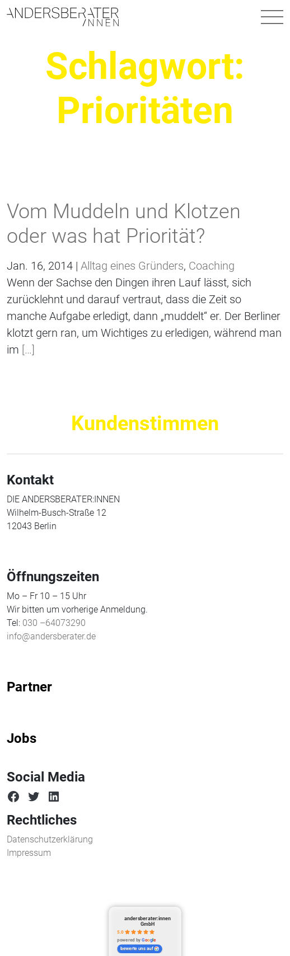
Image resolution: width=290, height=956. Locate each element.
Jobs (21, 738)
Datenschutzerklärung (50, 839)
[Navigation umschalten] (272, 16)
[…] (27, 349)
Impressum (29, 852)
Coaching (212, 265)
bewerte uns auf (139, 949)
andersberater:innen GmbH (147, 921)
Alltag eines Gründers (132, 265)
